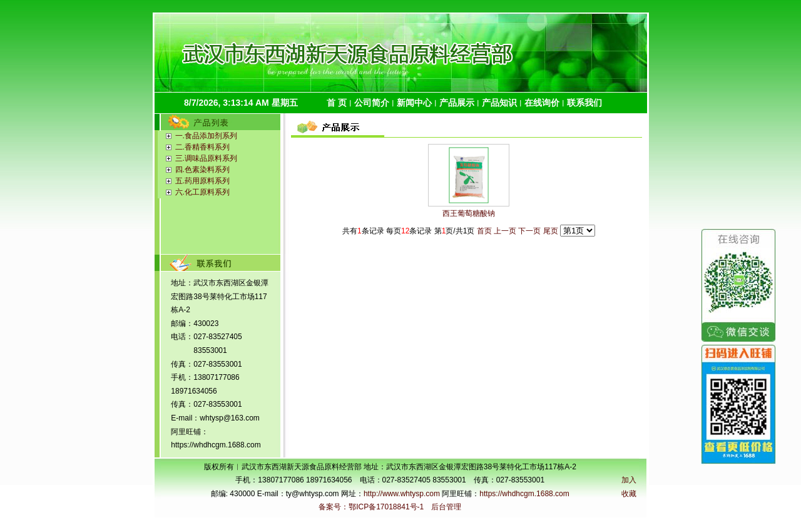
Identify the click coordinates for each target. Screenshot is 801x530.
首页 (484, 231)
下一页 (529, 231)
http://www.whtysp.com (402, 493)
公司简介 (371, 103)
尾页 (550, 231)
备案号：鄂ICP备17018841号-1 (371, 506)
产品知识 (499, 103)
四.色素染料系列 (202, 169)
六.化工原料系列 (202, 192)
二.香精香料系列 (202, 147)
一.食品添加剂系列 (206, 135)
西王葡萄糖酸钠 (468, 213)
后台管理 (446, 506)
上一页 (505, 231)
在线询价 (541, 103)
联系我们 (584, 103)
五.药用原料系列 (202, 180)
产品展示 (456, 103)
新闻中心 (414, 103)
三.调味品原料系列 (206, 158)
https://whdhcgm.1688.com (524, 493)
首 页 (337, 103)
